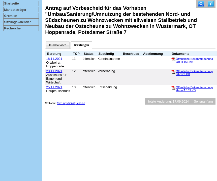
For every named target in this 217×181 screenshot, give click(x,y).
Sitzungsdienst (66, 103)
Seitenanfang (203, 101)
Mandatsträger (15, 10)
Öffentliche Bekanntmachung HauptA (194, 89)
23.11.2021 (54, 71)
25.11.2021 (54, 87)
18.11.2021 (54, 59)
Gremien (10, 16)
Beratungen (81, 45)
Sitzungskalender (17, 22)
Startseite (11, 3)
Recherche (12, 28)
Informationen (57, 45)
